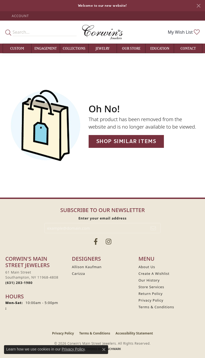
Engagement (45, 48)
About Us (147, 266)
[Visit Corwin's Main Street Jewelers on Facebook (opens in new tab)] (95, 241)
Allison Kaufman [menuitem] (86, 266)
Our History (149, 280)
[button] (20, 16)
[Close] (198, 5)
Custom (17, 48)
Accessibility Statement (134, 333)
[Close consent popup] (103, 349)
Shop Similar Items (126, 141)
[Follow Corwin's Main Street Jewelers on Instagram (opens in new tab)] (108, 241)
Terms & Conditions (156, 307)
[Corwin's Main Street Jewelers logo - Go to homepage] (102, 32)
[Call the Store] (19, 282)
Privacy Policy (151, 300)
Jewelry (103, 48)
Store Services (151, 286)
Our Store (131, 48)
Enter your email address (102, 218)
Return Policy (151, 293)
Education (159, 48)
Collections (74, 48)
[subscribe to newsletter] (153, 228)
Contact (188, 48)
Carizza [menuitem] (78, 273)
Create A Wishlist (154, 273)
